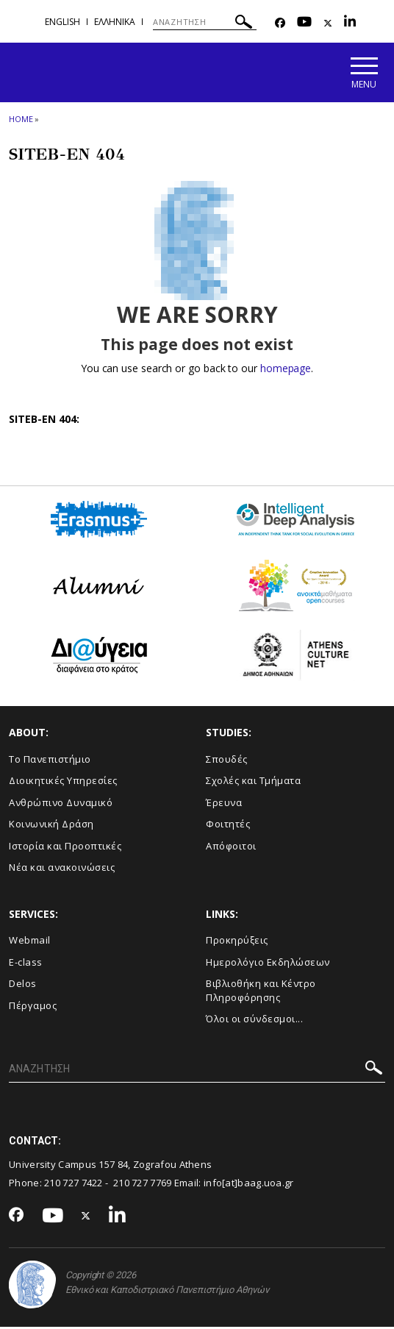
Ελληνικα (114, 21)
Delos (23, 985)
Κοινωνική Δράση (51, 826)
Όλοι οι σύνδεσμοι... (254, 1020)
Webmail (30, 942)
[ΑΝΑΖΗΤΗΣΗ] (205, 22)
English (62, 21)
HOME (21, 120)
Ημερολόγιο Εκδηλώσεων (268, 963)
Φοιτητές (228, 826)
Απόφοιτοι (231, 847)
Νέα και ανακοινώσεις (62, 869)
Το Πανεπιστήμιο (50, 760)
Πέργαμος (33, 1006)
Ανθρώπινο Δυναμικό (60, 803)
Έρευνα (224, 803)
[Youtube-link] (304, 23)
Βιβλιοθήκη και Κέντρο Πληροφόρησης (261, 992)
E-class (26, 963)
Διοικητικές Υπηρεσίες (63, 782)
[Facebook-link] (280, 23)
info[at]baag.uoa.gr (249, 1184)
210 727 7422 (73, 1184)
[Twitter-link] (327, 23)
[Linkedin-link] (350, 23)
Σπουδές (227, 760)
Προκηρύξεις (237, 942)
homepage (285, 370)
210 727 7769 (142, 1184)
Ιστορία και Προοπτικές (65, 847)
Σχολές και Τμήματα (253, 782)
